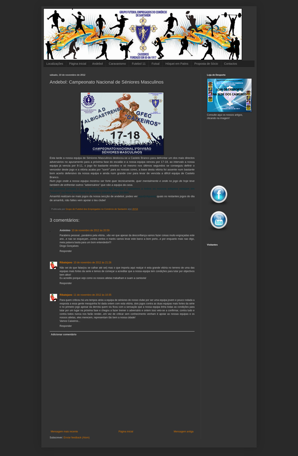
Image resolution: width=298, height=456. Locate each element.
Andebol (97, 63)
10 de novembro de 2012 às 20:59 (90, 230)
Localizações (54, 63)
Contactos (230, 63)
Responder (66, 251)
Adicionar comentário (63, 334)
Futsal (155, 63)
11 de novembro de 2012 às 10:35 (92, 294)
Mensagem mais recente (64, 431)
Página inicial (77, 63)
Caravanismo (117, 63)
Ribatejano (66, 262)
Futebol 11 (138, 63)
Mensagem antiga (183, 431)
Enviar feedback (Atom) (76, 437)
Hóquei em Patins (177, 63)
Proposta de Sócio (206, 63)
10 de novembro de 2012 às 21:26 (92, 262)
